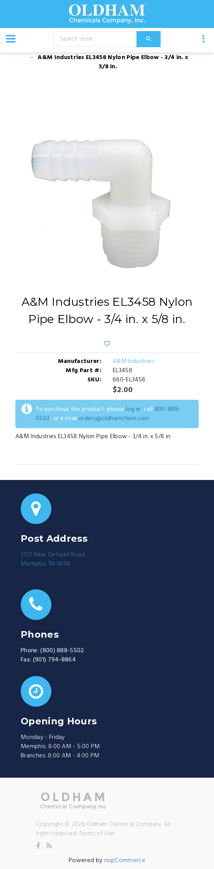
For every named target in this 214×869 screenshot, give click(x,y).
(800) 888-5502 (62, 651)
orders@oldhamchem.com (114, 419)
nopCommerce (125, 861)
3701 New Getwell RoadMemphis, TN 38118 (53, 559)
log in (133, 409)
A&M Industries (133, 361)
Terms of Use (96, 834)
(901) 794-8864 (54, 660)
